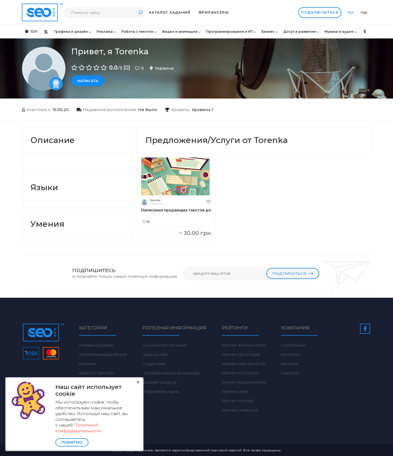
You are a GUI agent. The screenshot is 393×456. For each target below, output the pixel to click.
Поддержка (154, 364)
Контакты (290, 355)
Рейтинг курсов (237, 401)
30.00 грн (195, 233)
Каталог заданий (169, 12)
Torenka (155, 200)
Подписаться (292, 273)
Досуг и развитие (299, 31)
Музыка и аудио (339, 31)
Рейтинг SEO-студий (241, 355)
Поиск (140, 12)
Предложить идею (160, 392)
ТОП (31, 31)
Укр (364, 12)
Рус (351, 12)
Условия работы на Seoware (171, 373)
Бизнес (268, 31)
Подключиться (319, 12)
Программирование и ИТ (229, 31)
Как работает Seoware (164, 345)
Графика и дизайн (71, 31)
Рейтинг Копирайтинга (244, 382)
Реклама (105, 31)
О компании (293, 345)
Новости (290, 373)
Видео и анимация (179, 31)
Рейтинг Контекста (240, 373)
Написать (87, 81)
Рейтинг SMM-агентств (243, 364)
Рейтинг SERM (235, 392)
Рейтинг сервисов (240, 410)
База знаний (154, 355)
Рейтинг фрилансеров (244, 345)
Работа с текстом (137, 31)
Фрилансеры (213, 12)
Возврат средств (159, 382)
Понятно (71, 442)
